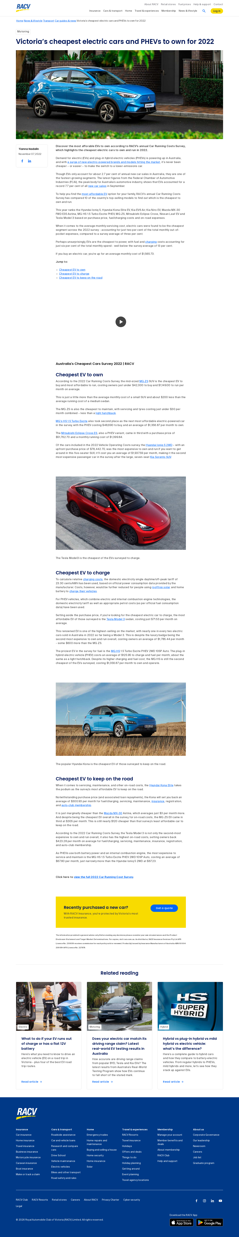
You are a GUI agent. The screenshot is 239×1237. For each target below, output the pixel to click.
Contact (218, 4)
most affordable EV (94, 194)
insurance (158, 801)
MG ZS (143, 381)
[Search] (204, 11)
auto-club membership (76, 805)
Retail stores (168, 4)
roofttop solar (161, 587)
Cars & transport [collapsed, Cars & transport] (112, 11)
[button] (121, 322)
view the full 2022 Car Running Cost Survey (103, 877)
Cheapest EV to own (72, 270)
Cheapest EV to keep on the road (80, 278)
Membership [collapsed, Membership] (168, 11)
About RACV (151, 4)
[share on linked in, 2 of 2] (29, 161)
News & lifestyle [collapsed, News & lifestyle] (188, 11)
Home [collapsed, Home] (128, 11)
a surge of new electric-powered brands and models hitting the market (113, 162)
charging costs (93, 579)
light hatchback (106, 413)
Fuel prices (184, 4)
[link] (27, 1114)
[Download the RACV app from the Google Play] (209, 1222)
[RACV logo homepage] (23, 8)
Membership (165, 1129)
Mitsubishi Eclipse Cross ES (79, 433)
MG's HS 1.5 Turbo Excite (71, 421)
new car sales (97, 186)
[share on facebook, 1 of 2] (22, 161)
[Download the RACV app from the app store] (182, 1222)
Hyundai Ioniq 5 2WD (159, 445)
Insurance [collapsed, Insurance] (95, 11)
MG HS (115, 651)
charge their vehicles (83, 591)
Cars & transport (61, 1129)
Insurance (22, 1129)
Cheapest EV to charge (74, 274)
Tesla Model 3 (116, 619)
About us (198, 1129)
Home (90, 1129)
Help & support (202, 4)
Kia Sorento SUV (160, 457)
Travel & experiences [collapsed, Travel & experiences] (147, 11)
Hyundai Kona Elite (161, 785)
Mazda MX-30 (113, 813)
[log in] (217, 11)
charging (151, 242)
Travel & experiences (135, 1129)
